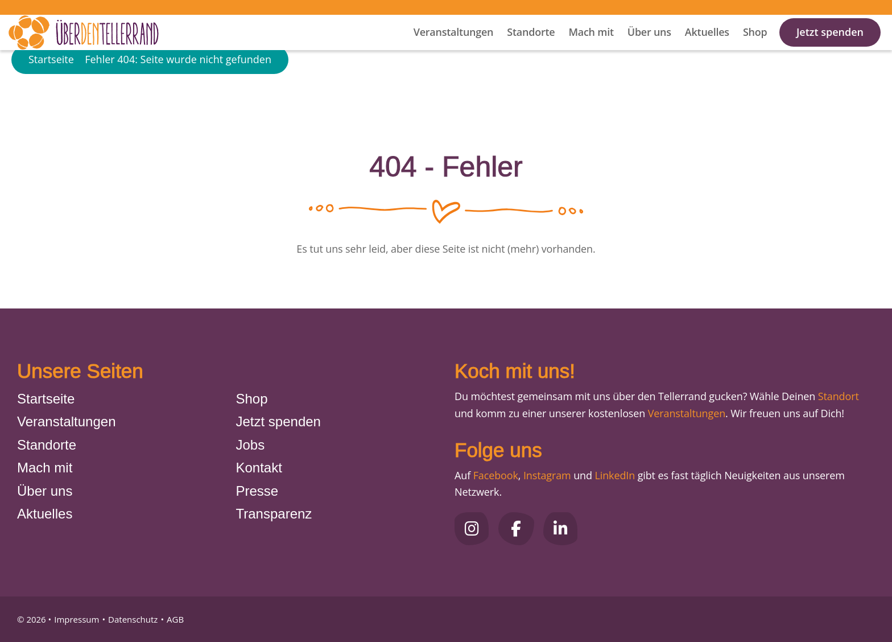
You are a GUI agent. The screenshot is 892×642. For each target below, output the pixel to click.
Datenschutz (133, 619)
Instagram (547, 475)
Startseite (51, 93)
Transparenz (274, 513)
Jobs (250, 444)
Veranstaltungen (454, 46)
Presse (257, 491)
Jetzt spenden (830, 46)
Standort (838, 396)
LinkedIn (613, 475)
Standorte (531, 46)
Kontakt (259, 467)
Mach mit (590, 46)
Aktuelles (707, 46)
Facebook (495, 475)
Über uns (649, 46)
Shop (755, 46)
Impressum (76, 619)
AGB (175, 619)
